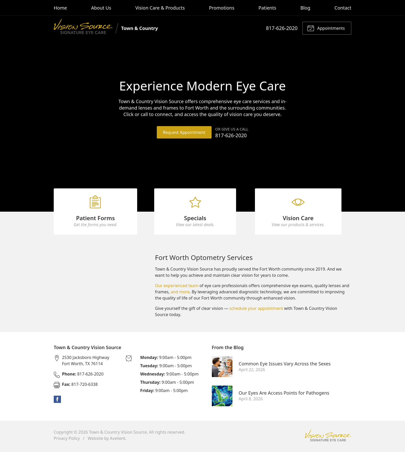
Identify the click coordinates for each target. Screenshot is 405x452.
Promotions (221, 8)
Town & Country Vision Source (118, 434)
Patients (267, 8)
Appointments (326, 28)
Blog (305, 8)
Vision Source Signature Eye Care (328, 438)
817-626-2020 (282, 28)
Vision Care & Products (160, 8)
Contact (342, 8)
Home (60, 8)
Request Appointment (184, 132)
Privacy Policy (67, 440)
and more (180, 294)
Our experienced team (176, 288)
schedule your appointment (256, 310)
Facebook (57, 401)
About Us (101, 8)
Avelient (117, 440)
